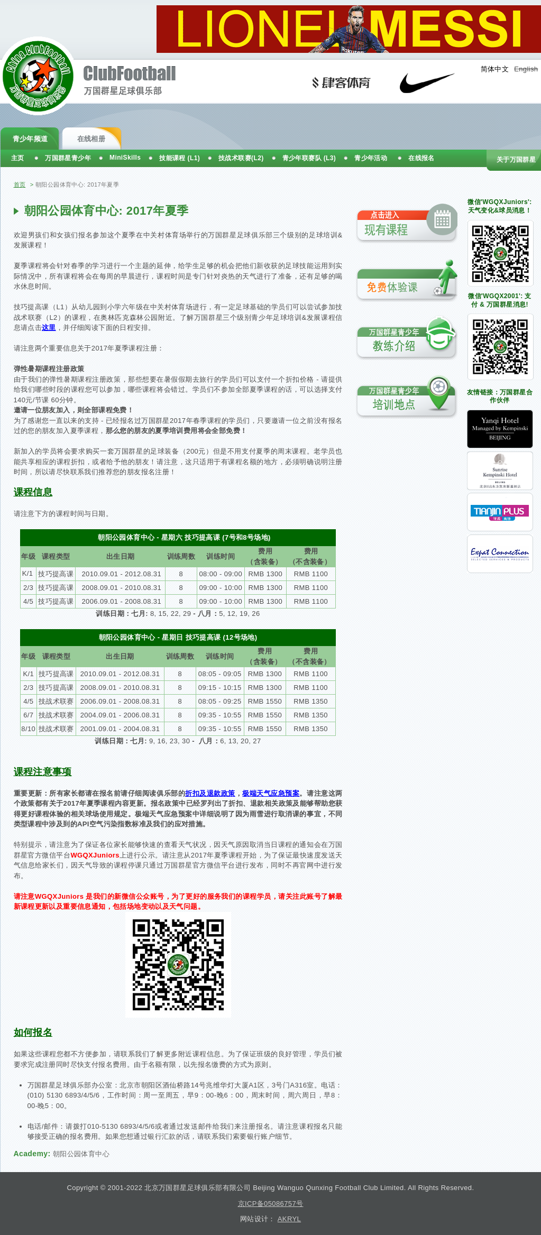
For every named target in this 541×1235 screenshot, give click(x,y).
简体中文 (495, 69)
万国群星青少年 (68, 158)
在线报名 (421, 158)
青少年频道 (30, 139)
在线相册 (91, 139)
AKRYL (289, 1219)
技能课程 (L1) (179, 158)
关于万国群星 (516, 159)
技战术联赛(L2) (241, 158)
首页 (20, 184)
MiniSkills (125, 157)
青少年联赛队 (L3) (309, 158)
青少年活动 (370, 158)
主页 (17, 158)
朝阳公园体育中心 (81, 1154)
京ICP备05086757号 (271, 1204)
